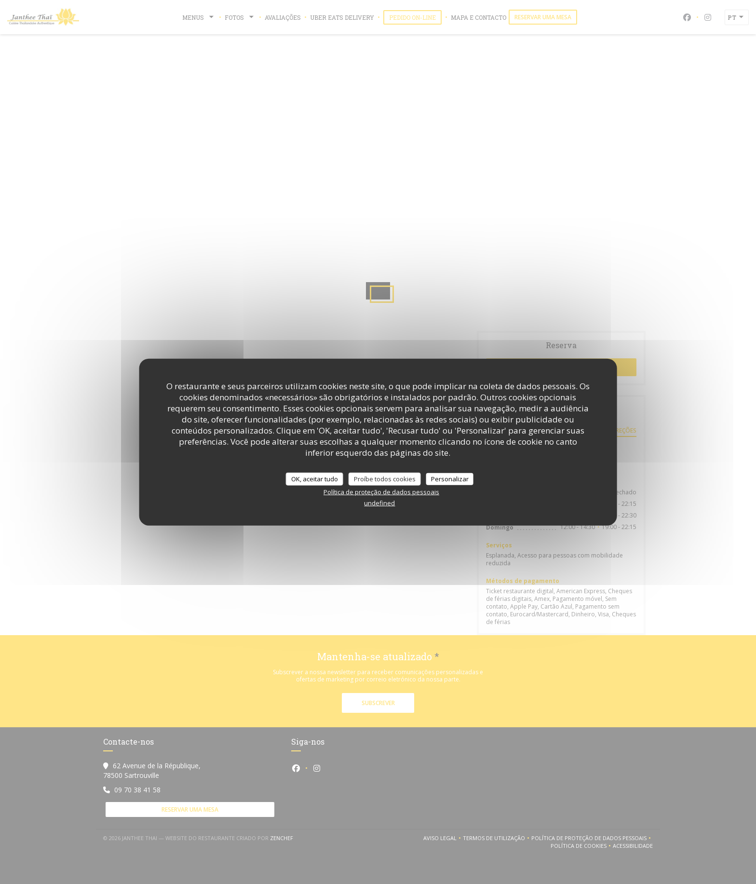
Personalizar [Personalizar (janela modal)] (450, 478)
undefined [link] (379, 503)
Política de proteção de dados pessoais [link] (381, 492)
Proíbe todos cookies (385, 478)
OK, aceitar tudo (314, 478)
